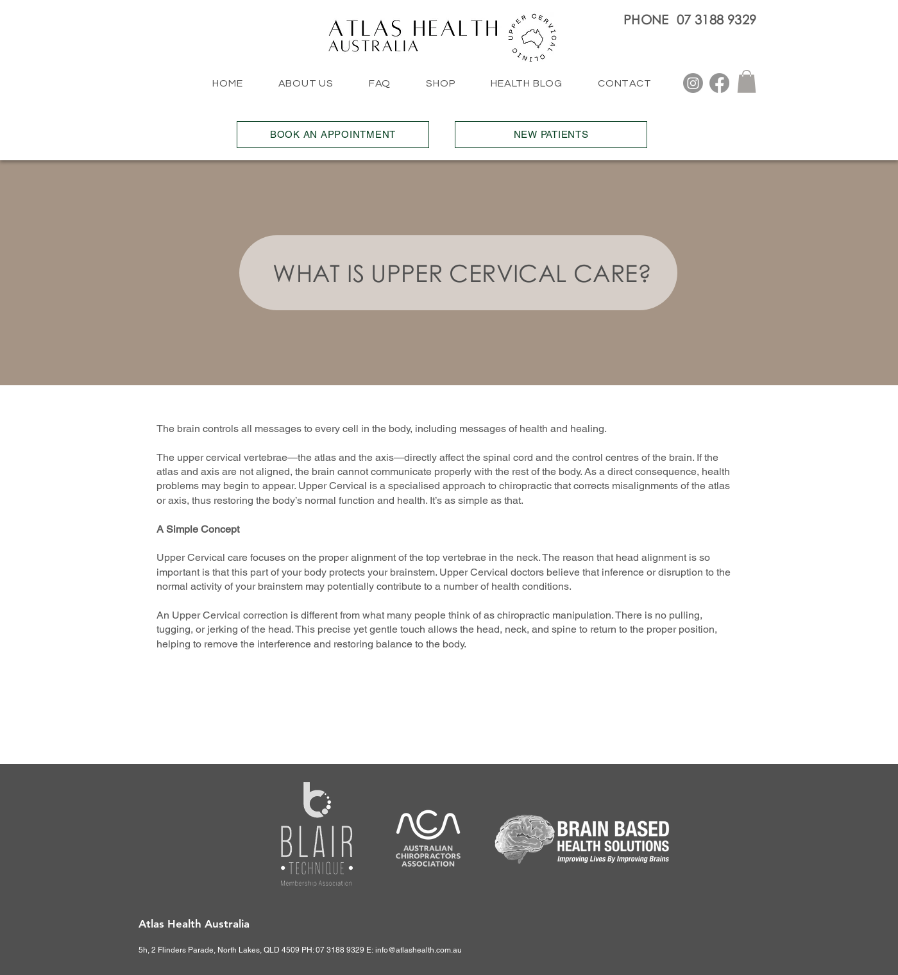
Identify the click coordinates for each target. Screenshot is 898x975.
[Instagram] (693, 83)
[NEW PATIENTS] (551, 134)
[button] (746, 81)
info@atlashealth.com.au (418, 950)
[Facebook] (719, 83)
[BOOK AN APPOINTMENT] (333, 134)
